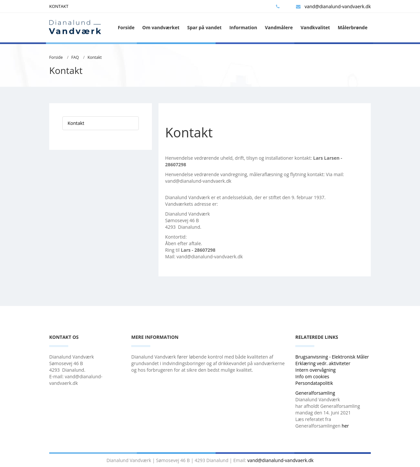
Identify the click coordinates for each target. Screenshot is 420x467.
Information (243, 27)
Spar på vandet (204, 27)
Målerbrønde (353, 27)
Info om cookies (312, 376)
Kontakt (95, 57)
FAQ (75, 57)
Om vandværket (160, 27)
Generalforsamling (315, 393)
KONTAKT (58, 6)
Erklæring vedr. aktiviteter (322, 363)
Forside (126, 27)
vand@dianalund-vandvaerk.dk (333, 6)
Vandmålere (279, 27)
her (345, 426)
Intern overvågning (315, 370)
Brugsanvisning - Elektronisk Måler (332, 357)
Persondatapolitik (314, 383)
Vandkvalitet (315, 27)
